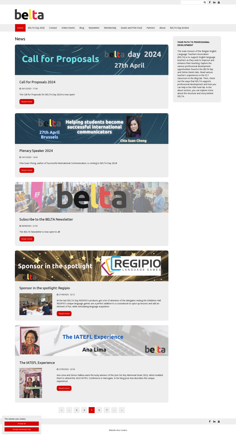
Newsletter (94, 27)
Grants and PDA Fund (131, 27)
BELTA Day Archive (179, 27)
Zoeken (204, 2)
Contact (53, 27)
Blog (81, 27)
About (162, 27)
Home (20, 27)
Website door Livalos (118, 430)
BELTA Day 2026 (36, 27)
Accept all (22, 424)
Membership (110, 27)
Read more (26, 101)
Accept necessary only (22, 429)
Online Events (68, 27)
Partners (151, 27)
